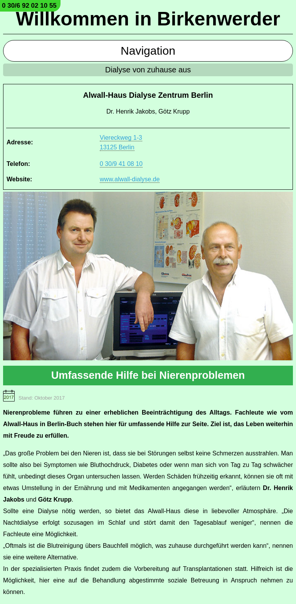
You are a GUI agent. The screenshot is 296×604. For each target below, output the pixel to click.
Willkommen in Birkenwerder (148, 19)
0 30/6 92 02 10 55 (29, 5)
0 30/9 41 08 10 (121, 164)
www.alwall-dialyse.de (130, 179)
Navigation (148, 50)
